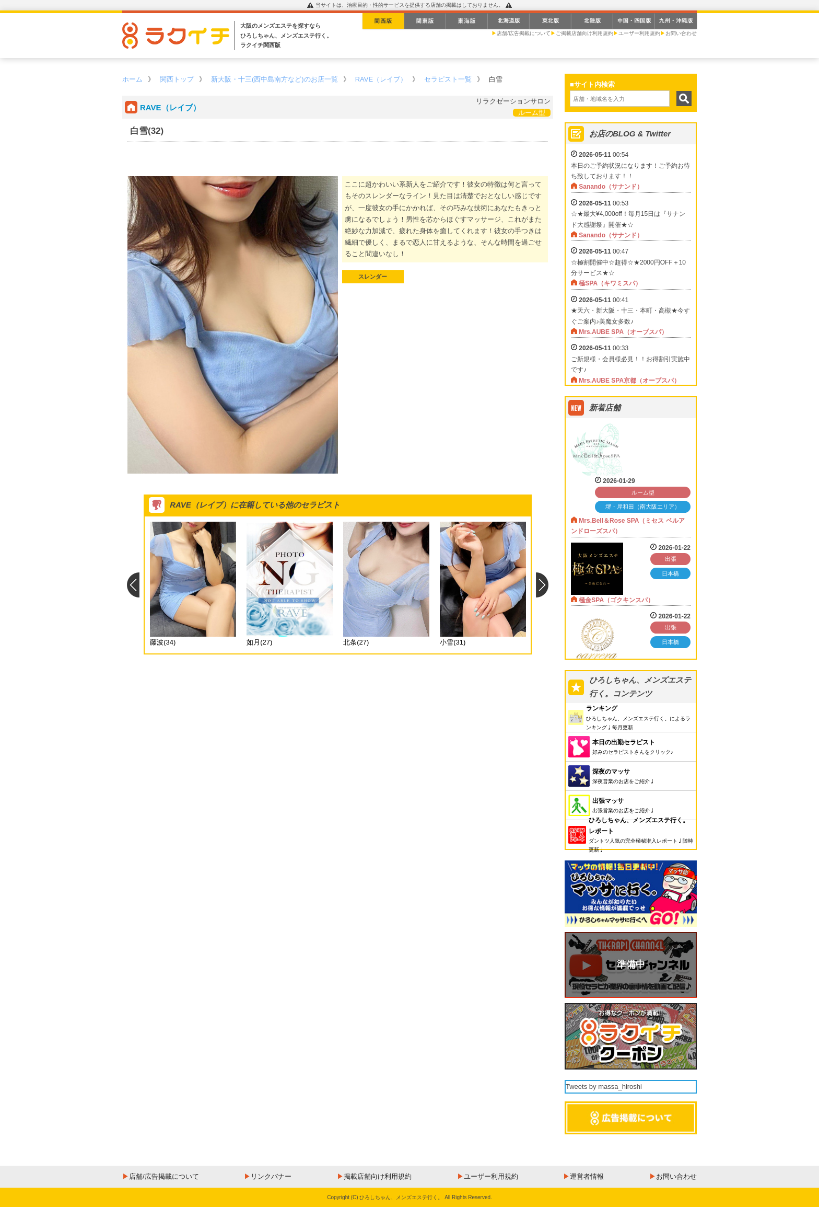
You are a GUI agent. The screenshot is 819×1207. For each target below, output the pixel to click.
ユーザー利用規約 (639, 33)
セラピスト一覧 (448, 79)
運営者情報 (587, 1176)
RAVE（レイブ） (381, 79)
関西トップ (177, 79)
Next (542, 585)
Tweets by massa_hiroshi (604, 1086)
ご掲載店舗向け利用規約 (584, 33)
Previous (132, 585)
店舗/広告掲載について (524, 33)
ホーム (132, 79)
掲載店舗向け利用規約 (378, 1176)
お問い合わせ (681, 33)
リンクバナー (271, 1176)
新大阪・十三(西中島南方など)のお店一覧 (274, 79)
